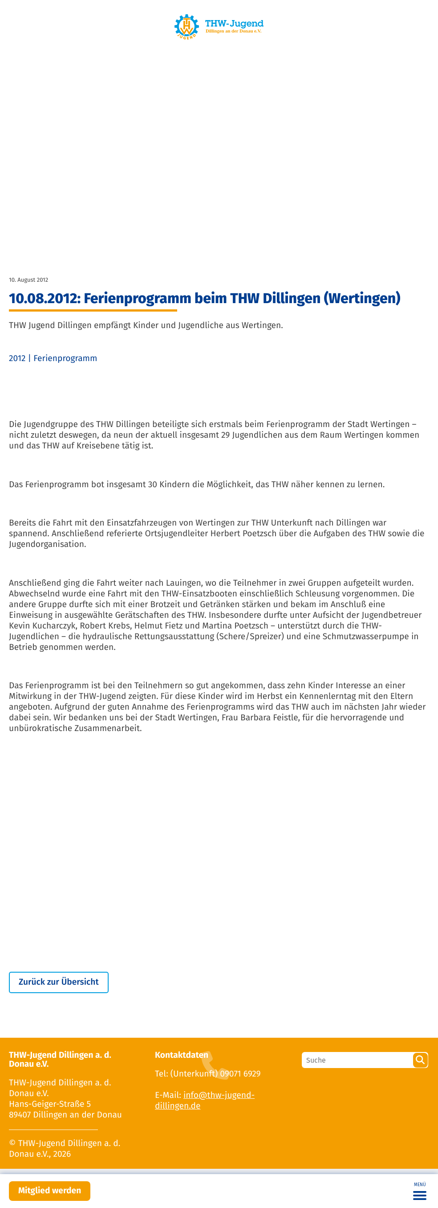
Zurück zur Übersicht (59, 982)
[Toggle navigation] (419, 1191)
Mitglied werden (49, 1191)
